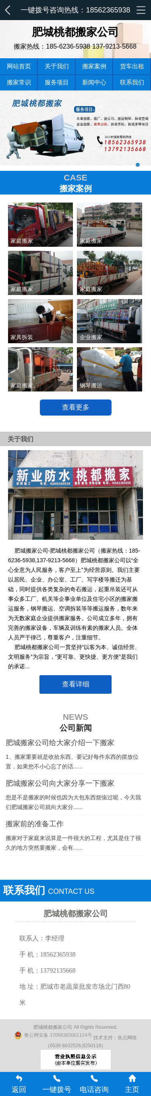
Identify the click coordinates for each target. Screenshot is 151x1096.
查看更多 (75, 407)
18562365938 (108, 10)
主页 (132, 1084)
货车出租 (132, 66)
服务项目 (57, 82)
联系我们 (132, 82)
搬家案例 (94, 66)
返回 (19, 1084)
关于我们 (57, 66)
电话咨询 (94, 1084)
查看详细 (75, 684)
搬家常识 (19, 82)
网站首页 (19, 66)
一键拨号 (56, 1084)
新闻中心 (94, 82)
